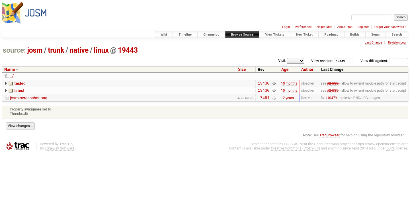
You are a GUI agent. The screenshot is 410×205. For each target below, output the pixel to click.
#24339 (333, 84)
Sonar (375, 34)
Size (242, 69)
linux (101, 50)
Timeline (185, 34)
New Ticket (304, 34)
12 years (287, 100)
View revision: (322, 61)
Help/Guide (324, 27)
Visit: (282, 60)
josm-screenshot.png (28, 99)
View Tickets (274, 34)
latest (19, 91)
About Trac (344, 27)
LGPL (390, 151)
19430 (263, 84)
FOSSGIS (291, 146)
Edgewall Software (59, 151)
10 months (289, 84)
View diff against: (384, 61)
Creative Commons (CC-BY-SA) (295, 151)
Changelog (211, 34)
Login (286, 27)
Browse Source (242, 34)
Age (284, 69)
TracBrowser (329, 138)
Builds (355, 34)
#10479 (331, 100)
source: (14, 50)
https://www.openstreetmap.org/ (382, 146)
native (78, 50)
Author (307, 69)
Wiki (164, 34)
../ (12, 76)
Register (363, 27)
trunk (56, 50)
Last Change (373, 42)
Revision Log (396, 42)
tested (19, 83)
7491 (264, 100)
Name (9, 69)
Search (396, 34)
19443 (128, 50)
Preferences (303, 27)
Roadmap (331, 34)
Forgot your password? (390, 27)
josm (34, 50)
